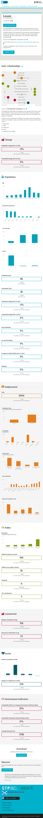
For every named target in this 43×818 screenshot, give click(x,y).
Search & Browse (6, 6)
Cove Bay (18, 42)
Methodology (23, 6)
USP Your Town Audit (32, 6)
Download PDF (21, 755)
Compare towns (8, 52)
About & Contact (15, 6)
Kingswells (29, 42)
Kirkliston (37, 42)
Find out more (8, 780)
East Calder (23, 42)
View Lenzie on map (9, 25)
